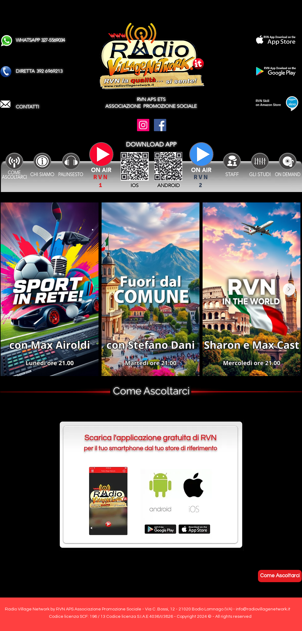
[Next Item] (289, 289)
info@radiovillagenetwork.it (263, 609)
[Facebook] (160, 125)
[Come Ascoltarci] (280, 576)
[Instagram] (143, 125)
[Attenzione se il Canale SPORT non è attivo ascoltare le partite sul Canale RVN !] (201, 158)
